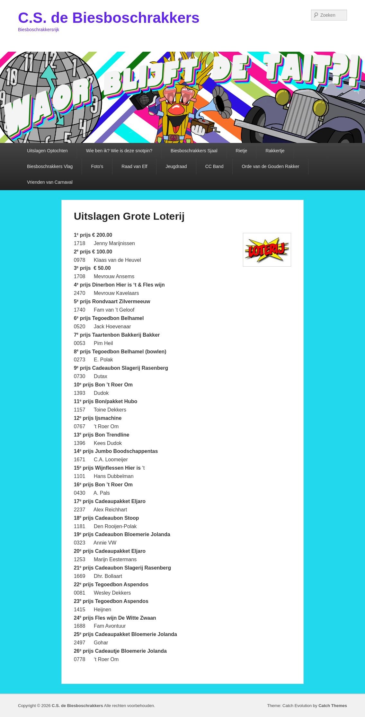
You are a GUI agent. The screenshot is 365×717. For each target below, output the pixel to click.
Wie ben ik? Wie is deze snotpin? (119, 150)
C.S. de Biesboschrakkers (109, 17)
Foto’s (97, 166)
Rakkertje (274, 150)
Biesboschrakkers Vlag (50, 166)
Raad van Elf (134, 166)
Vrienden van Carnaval (50, 182)
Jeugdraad (176, 166)
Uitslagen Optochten (47, 150)
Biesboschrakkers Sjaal (194, 150)
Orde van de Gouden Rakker (270, 166)
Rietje (241, 150)
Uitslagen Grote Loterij (129, 216)
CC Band (214, 166)
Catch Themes (332, 705)
